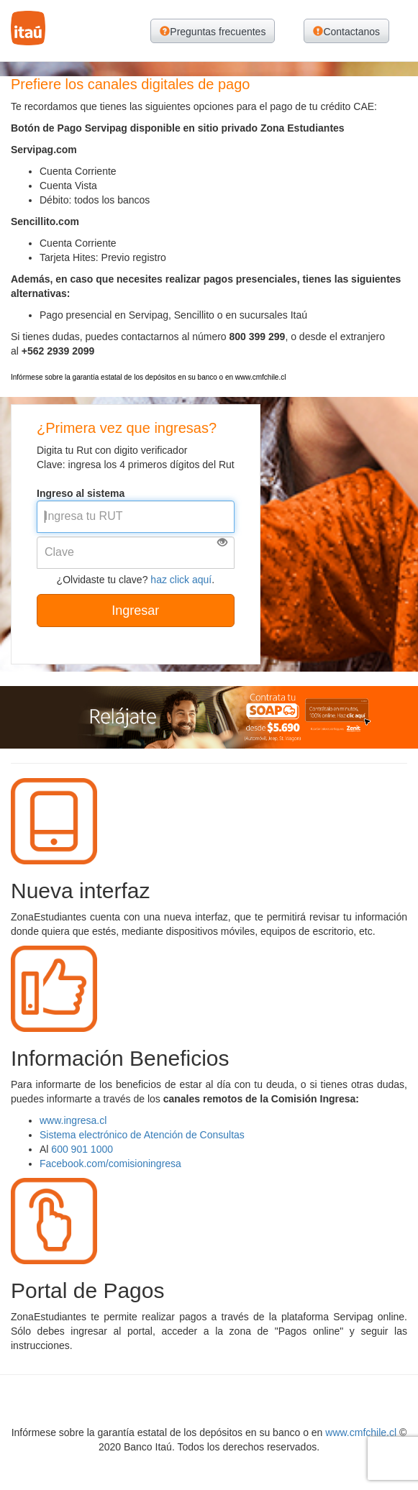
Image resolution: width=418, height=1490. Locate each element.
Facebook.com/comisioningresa (110, 1163)
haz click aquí (181, 579)
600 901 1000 (82, 1149)
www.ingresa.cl (73, 1120)
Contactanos (346, 31)
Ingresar (135, 610)
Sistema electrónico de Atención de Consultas (142, 1135)
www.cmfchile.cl (360, 1432)
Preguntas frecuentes (212, 31)
